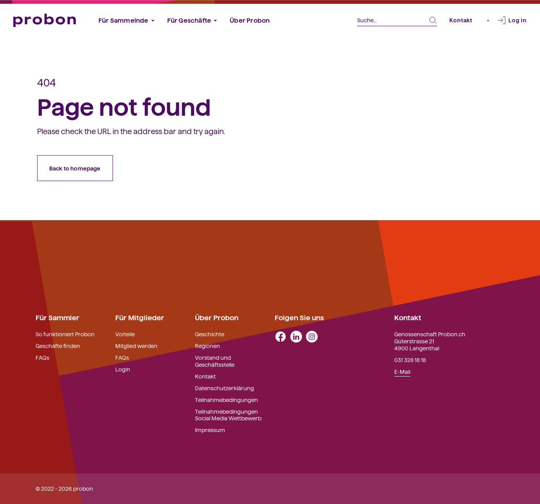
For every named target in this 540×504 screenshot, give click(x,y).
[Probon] (44, 20)
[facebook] (280, 335)
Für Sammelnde (123, 20)
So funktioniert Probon (65, 333)
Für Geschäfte (189, 20)
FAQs (42, 357)
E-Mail (402, 371)
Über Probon (250, 20)
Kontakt (460, 19)
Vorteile (125, 333)
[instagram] (312, 335)
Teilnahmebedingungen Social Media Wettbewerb (228, 415)
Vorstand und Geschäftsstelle (214, 361)
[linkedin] (296, 335)
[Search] (397, 20)
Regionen (207, 345)
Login (122, 369)
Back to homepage (75, 168)
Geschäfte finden (58, 345)
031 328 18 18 (410, 359)
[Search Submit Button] (433, 20)
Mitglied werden (136, 345)
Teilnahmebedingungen (226, 399)
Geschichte (209, 333)
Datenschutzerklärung (224, 387)
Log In (517, 19)
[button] (484, 20)
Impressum (210, 429)
